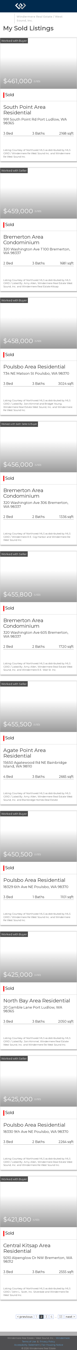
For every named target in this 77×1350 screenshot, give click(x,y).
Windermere (63, 1338)
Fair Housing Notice (52, 1344)
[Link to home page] (20, 6)
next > (70, 1317)
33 (60, 1317)
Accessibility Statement (27, 1344)
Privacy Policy (47, 1341)
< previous (25, 1317)
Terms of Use (29, 1341)
